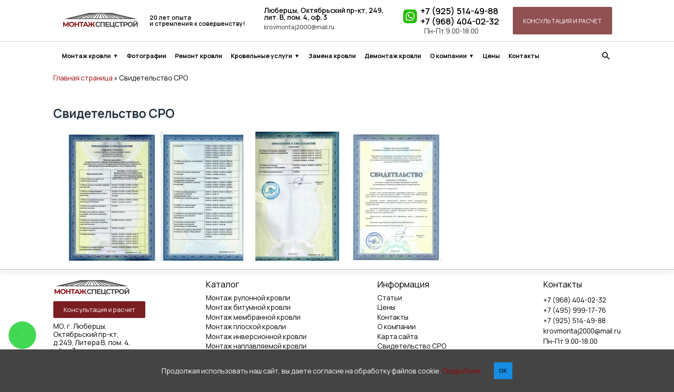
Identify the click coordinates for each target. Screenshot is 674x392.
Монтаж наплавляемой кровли (256, 346)
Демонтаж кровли (393, 56)
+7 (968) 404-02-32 (459, 21)
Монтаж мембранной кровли (253, 317)
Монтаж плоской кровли (246, 326)
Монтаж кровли (86, 56)
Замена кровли (332, 56)
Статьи (389, 297)
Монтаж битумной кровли (248, 307)
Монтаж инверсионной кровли (256, 336)
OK (503, 370)
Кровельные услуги (261, 56)
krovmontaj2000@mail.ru (299, 27)
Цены (491, 56)
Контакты (524, 56)
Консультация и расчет (562, 21)
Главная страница (83, 78)
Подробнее (461, 371)
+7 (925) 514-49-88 (459, 11)
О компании (448, 56)
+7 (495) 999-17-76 (574, 310)
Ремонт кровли (198, 56)
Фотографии (146, 56)
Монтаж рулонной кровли (248, 297)
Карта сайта (397, 336)
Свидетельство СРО (412, 346)
